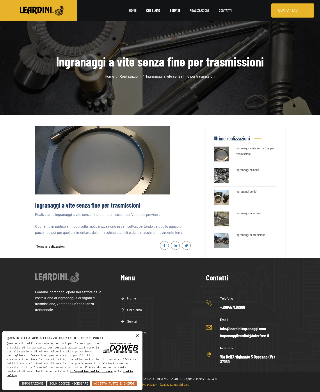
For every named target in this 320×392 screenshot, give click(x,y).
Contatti (225, 10)
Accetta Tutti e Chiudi (114, 384)
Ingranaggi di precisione (250, 235)
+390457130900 (232, 307)
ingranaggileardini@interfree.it (244, 335)
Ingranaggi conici (246, 191)
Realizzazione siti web (174, 384)
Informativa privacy (144, 384)
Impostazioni (32, 384)
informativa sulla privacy (91, 372)
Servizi (175, 10)
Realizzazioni (199, 10)
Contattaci (288, 10)
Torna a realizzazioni (51, 246)
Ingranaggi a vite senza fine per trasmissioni (255, 151)
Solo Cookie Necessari (69, 384)
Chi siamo (153, 10)
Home (133, 10)
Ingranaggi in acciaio (248, 213)
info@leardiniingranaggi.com (243, 328)
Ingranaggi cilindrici (248, 170)
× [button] (137, 335)
